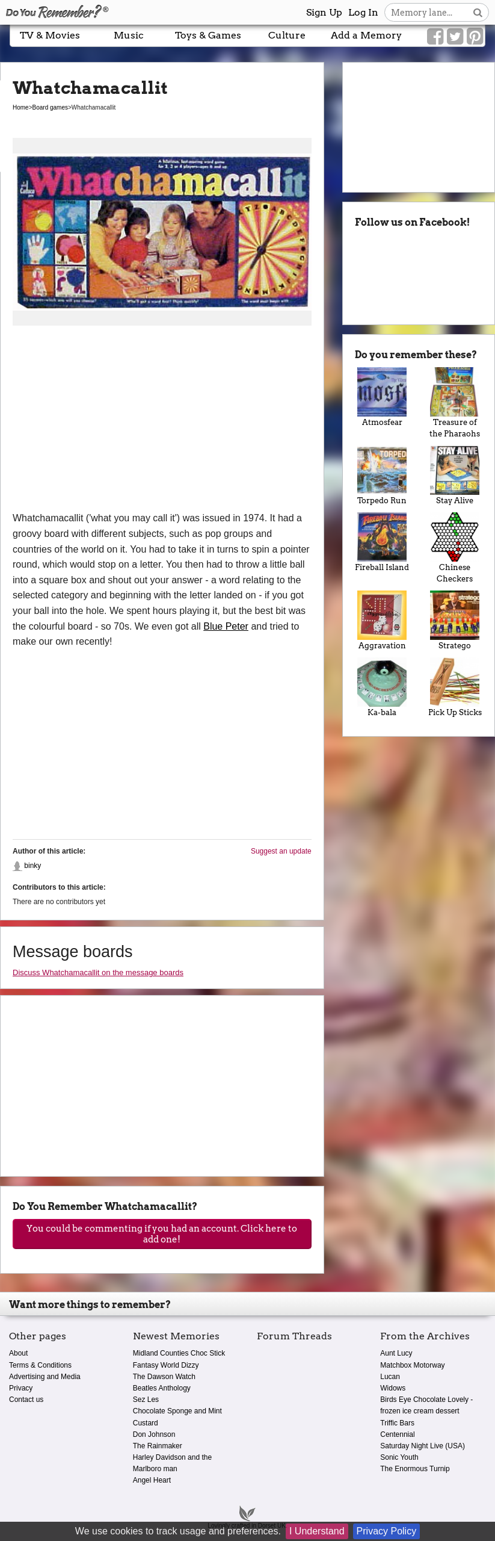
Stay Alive (455, 475)
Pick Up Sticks (455, 687)
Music (129, 35)
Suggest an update (281, 851)
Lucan (390, 1376)
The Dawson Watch (164, 1376)
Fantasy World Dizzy (166, 1365)
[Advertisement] (162, 420)
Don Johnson (154, 1434)
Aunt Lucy (396, 1353)
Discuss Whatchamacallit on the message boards (98, 972)
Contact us (26, 1399)
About (18, 1353)
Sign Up (324, 12)
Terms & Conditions (40, 1365)
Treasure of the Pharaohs (455, 402)
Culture (287, 35)
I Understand (317, 1531)
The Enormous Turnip (414, 1469)
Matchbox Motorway (412, 1365)
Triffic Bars (397, 1423)
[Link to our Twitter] (455, 36)
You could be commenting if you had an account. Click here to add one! (161, 1234)
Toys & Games (208, 35)
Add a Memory (366, 35)
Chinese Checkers (455, 547)
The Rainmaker (157, 1446)
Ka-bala (382, 687)
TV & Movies (50, 35)
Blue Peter (225, 626)
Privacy (20, 1388)
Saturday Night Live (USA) (422, 1446)
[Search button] (477, 12)
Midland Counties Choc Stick (179, 1353)
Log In (363, 12)
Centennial (397, 1434)
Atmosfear (382, 397)
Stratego (455, 620)
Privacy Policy (387, 1531)
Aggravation (382, 620)
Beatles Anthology (162, 1388)
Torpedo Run (382, 475)
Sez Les (146, 1399)
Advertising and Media (45, 1376)
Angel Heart (152, 1480)
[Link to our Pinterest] (475, 36)
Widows (392, 1388)
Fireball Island (382, 542)
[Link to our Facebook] (435, 36)
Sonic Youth (399, 1457)
